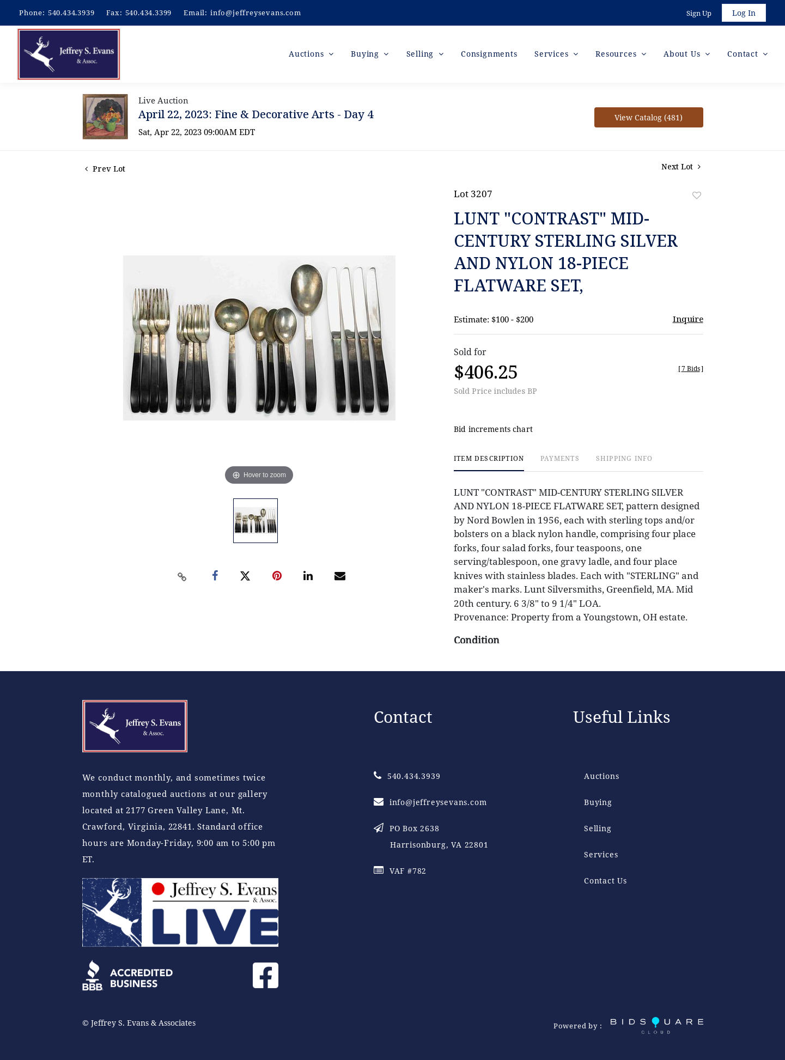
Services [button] (552, 54)
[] (690, 369)
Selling (598, 828)
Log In (744, 13)
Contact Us (605, 880)
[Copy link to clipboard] (181, 577)
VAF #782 (400, 871)
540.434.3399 (148, 12)
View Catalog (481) (648, 118)
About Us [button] (683, 54)
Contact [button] (743, 54)
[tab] (489, 464)
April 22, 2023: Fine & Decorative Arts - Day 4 (255, 114)
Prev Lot (105, 169)
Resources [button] (617, 54)
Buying (598, 802)
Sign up (698, 13)
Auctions (601, 776)
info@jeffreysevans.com (255, 12)
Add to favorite (696, 196)
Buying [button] (366, 54)
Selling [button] (421, 54)
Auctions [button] (307, 54)
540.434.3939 (71, 12)
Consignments (489, 54)
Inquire (688, 319)
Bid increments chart (493, 430)
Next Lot (681, 167)
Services (601, 854)
